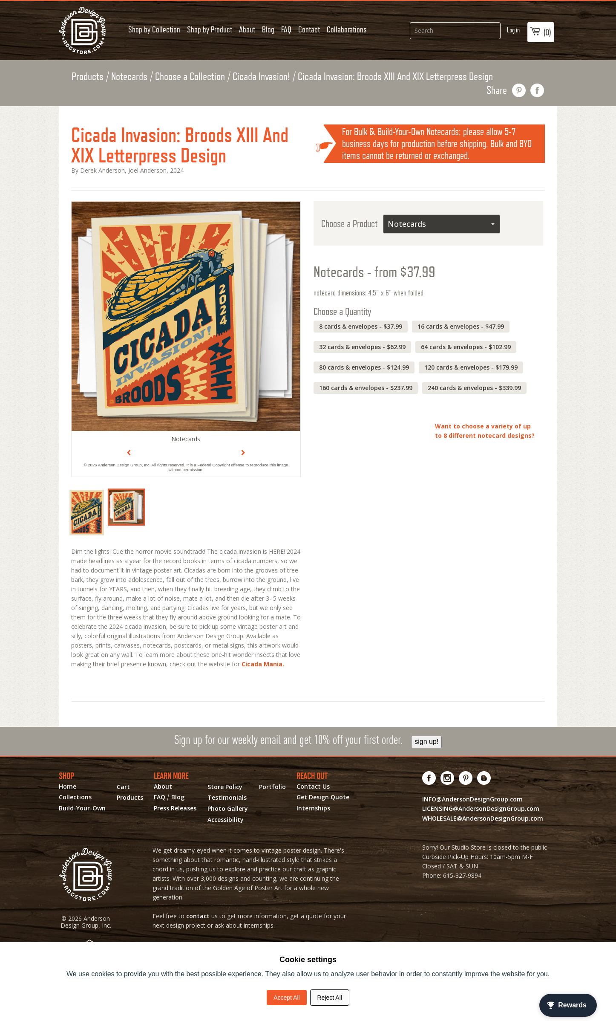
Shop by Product (209, 29)
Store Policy (224, 787)
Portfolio (272, 787)
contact (198, 916)
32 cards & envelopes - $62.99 (362, 347)
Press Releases (175, 808)
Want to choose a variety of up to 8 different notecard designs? (485, 431)
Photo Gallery (227, 809)
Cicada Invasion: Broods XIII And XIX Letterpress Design (395, 76)
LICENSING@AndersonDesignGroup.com (480, 808)
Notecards (129, 76)
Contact (309, 29)
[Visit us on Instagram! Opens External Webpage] (447, 778)
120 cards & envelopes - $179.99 (471, 367)
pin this (519, 90)
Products (88, 76)
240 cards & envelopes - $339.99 (474, 388)
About (247, 29)
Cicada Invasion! (261, 76)
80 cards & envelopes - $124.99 (364, 367)
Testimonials (227, 798)
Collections (75, 797)
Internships (313, 808)
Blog (268, 29)
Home (67, 787)
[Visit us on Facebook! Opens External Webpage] (429, 778)
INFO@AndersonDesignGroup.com (472, 799)
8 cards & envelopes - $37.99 (360, 326)
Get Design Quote (322, 797)
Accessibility (225, 820)
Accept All (286, 997)
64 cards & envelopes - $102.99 (466, 347)
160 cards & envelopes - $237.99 (365, 388)
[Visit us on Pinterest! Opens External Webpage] (466, 778)
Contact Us (313, 787)
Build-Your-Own (82, 808)
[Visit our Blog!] (484, 778)
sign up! (426, 741)
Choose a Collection (190, 76)
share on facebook (537, 90)
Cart (123, 787)
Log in (513, 30)
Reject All (329, 997)
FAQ (286, 29)
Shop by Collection (154, 29)
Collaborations (347, 29)
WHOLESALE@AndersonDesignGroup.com (482, 818)
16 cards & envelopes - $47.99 (460, 326)
